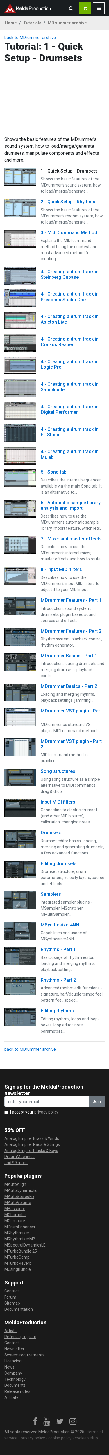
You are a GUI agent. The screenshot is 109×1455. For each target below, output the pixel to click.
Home (11, 22)
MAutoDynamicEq (20, 1190)
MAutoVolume (17, 1202)
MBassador (14, 1208)
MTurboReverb (18, 1263)
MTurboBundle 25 (20, 1251)
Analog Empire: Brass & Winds (31, 1138)
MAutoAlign (15, 1184)
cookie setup (86, 1438)
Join (97, 1101)
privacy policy (46, 1112)
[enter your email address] (46, 1101)
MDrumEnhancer (19, 1227)
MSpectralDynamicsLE (25, 1245)
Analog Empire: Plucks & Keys (31, 1150)
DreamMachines (19, 1156)
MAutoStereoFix (19, 1196)
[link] (35, 1422)
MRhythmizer (16, 1233)
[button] (71, 8)
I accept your (34, 1112)
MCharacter (15, 1214)
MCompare (14, 1220)
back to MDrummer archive (30, 37)
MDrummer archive (67, 22)
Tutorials (32, 22)
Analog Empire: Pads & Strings (32, 1144)
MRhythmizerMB (19, 1239)
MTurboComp (17, 1257)
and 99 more (16, 1162)
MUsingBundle (17, 1269)
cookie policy (60, 1438)
